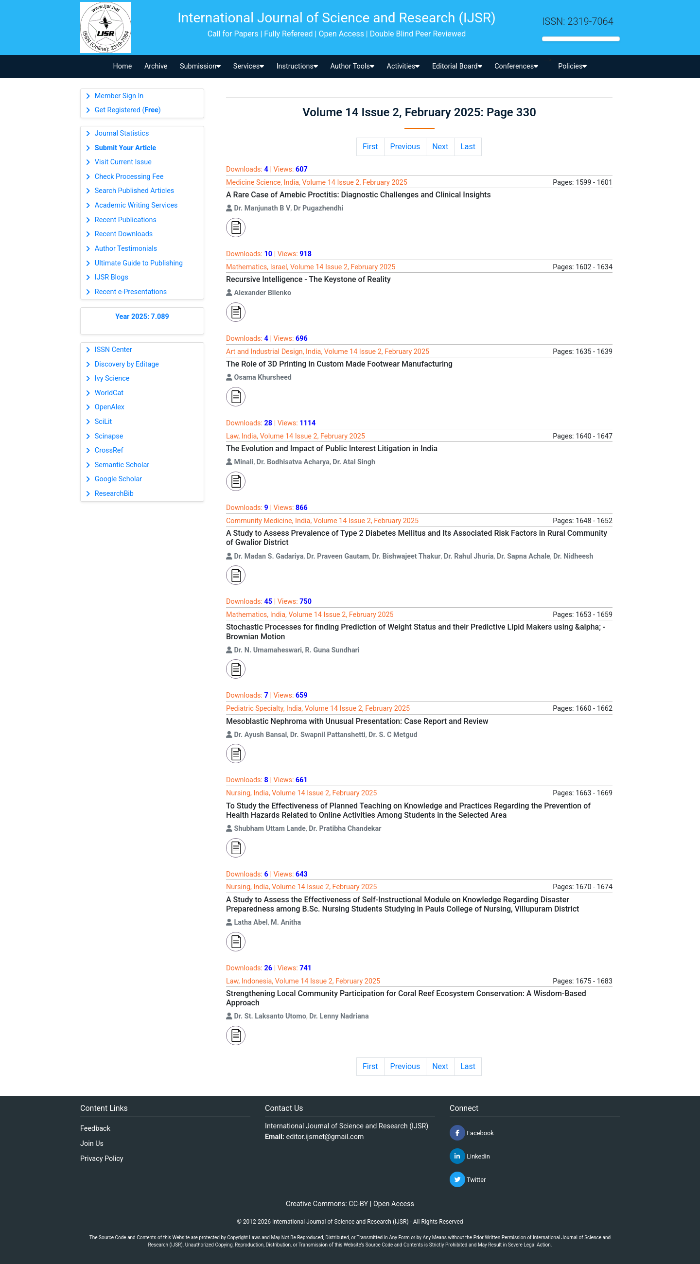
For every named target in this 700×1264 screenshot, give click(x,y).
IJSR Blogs (111, 277)
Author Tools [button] (352, 66)
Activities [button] (403, 66)
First (370, 146)
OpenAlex (109, 407)
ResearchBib (114, 494)
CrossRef (109, 450)
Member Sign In (119, 96)
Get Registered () (128, 110)
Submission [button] (200, 66)
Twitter (468, 1179)
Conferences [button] (516, 66)
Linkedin (470, 1156)
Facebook (472, 1133)
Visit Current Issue (123, 162)
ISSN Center (113, 350)
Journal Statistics (122, 133)
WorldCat (109, 393)
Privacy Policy (101, 1159)
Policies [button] (572, 66)
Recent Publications (126, 220)
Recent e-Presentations (131, 292)
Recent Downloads (124, 234)
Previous (405, 146)
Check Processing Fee (129, 177)
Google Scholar (118, 479)
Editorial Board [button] (457, 66)
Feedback (95, 1128)
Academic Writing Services (136, 205)
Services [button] (248, 66)
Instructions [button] (297, 66)
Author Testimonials (126, 249)
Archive (156, 66)
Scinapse (109, 436)
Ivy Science (112, 378)
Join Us (92, 1144)
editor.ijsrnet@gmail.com (325, 1137)
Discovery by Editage (127, 364)
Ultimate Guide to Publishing (139, 263)
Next (440, 146)
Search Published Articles (134, 191)
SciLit (103, 422)
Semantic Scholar (122, 465)
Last (467, 146)
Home (122, 66)
